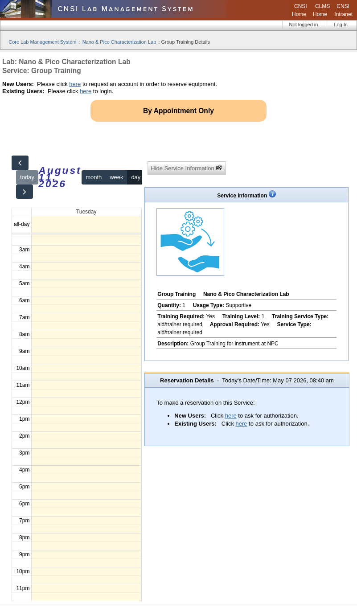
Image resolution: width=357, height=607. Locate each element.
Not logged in (303, 24)
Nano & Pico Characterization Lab (119, 42)
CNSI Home (299, 10)
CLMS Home (321, 10)
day (135, 177)
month (94, 177)
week (116, 177)
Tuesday (86, 212)
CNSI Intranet (343, 10)
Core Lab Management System (42, 42)
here (75, 84)
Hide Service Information (186, 168)
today (27, 177)
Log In (341, 24)
